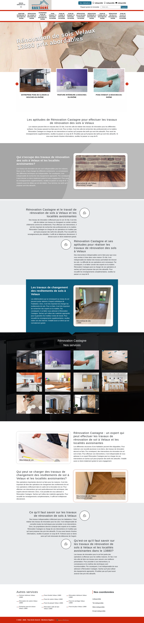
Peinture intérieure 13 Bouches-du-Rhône (21, 16)
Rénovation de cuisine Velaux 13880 (28, 602)
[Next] (127, 83)
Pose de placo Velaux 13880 (77, 606)
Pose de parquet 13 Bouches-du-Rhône (71, 16)
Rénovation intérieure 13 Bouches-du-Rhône (91, 16)
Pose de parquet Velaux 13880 (53, 603)
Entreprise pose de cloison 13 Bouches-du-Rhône (42, 16)
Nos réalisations (85, 3)
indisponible (97, 3)
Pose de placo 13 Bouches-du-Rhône (122, 16)
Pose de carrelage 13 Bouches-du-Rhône (102, 16)
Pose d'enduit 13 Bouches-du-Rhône (52, 16)
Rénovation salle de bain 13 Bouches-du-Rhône (80, 16)
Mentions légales (47, 620)
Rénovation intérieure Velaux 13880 (78, 596)
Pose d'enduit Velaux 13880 (52, 595)
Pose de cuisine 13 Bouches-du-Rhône (61, 16)
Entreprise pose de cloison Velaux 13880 (27, 607)
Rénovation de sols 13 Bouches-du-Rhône (112, 16)
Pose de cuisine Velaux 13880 (53, 599)
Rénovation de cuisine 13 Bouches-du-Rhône (31, 16)
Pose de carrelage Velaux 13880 (77, 602)
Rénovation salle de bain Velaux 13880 (51, 607)
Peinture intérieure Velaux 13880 (27, 596)
